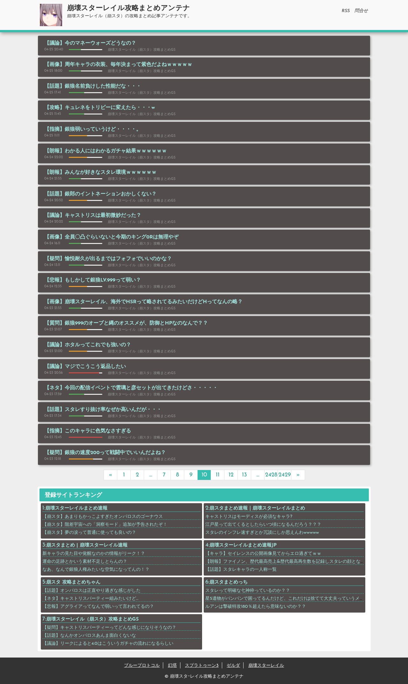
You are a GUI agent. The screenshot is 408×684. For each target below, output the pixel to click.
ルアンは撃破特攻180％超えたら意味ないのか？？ (255, 606)
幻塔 (172, 665)
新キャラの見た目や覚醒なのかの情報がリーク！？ (93, 553)
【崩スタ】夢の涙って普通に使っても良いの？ (89, 532)
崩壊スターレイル (266, 665)
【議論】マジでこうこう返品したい (85, 366)
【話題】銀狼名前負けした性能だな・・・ (92, 86)
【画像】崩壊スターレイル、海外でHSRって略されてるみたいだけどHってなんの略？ (143, 302)
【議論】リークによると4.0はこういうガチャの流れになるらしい (107, 643)
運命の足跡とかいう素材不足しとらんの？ (84, 561)
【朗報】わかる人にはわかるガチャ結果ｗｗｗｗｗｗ (105, 151)
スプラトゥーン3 (202, 665)
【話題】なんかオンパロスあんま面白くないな (89, 635)
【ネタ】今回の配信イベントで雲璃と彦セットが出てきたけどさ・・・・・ (131, 388)
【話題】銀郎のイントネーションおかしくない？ (100, 194)
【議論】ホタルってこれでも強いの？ (87, 345)
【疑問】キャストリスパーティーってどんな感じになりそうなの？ (109, 627)
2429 (285, 475)
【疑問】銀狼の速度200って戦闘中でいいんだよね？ (105, 452)
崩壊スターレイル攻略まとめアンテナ (128, 8)
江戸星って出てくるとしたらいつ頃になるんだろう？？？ (263, 524)
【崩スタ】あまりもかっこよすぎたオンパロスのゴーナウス (102, 516)
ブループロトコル (142, 665)
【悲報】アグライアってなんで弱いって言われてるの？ (98, 606)
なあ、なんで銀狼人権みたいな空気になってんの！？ (95, 569)
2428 (271, 475)
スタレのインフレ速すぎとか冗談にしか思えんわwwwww (262, 532)
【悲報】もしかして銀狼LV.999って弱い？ (92, 280)
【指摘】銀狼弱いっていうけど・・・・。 (92, 129)
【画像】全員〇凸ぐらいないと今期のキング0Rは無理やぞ (111, 237)
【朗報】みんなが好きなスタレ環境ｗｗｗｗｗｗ (100, 172)
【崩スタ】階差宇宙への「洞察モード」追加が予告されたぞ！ (104, 524)
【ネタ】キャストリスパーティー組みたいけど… (90, 598)
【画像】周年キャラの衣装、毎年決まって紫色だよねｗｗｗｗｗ (118, 64)
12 (231, 475)
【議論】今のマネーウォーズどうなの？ (90, 43)
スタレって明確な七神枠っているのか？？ (247, 590)
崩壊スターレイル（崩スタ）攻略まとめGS (92, 619)
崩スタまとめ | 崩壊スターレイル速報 (86, 545)
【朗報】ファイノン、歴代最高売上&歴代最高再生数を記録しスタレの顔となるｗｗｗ (291, 561)
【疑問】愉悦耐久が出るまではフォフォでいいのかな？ (108, 258)
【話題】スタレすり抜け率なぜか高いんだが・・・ (103, 409)
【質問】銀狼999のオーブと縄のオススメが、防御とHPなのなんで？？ (126, 323)
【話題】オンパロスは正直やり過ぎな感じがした (91, 590)
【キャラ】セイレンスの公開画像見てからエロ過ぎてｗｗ (263, 553)
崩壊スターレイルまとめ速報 (76, 508)
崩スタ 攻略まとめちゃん (73, 582)
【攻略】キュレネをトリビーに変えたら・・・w (99, 107)
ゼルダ (233, 665)
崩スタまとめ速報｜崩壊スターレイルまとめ (257, 508)
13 (244, 475)
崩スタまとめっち (228, 582)
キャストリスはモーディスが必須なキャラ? (248, 516)
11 (218, 475)
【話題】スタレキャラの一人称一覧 (241, 569)
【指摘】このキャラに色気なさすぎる (87, 431)
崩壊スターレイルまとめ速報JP (243, 545)
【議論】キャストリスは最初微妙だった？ (92, 215)
